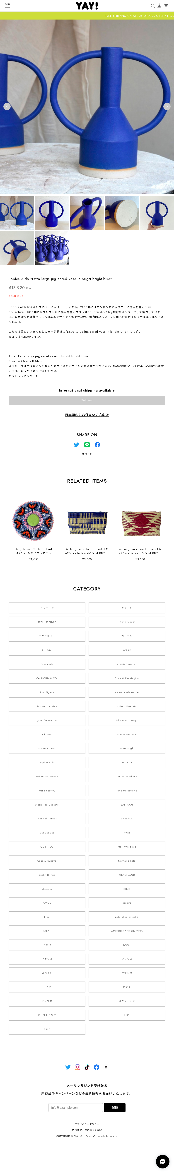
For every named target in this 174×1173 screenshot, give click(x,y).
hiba (47, 917)
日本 (127, 1015)
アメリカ (47, 1001)
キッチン (126, 608)
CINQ (126, 889)
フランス (126, 959)
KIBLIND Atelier (127, 664)
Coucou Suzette (47, 861)
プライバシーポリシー (87, 1124)
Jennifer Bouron (47, 720)
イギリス (47, 959)
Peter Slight (127, 748)
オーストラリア (47, 1015)
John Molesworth (127, 790)
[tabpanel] (87, 106)
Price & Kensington (127, 678)
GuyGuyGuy (47, 832)
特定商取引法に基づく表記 (87, 1130)
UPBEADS (127, 818)
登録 (115, 1107)
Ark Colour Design (127, 720)
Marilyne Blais (127, 846)
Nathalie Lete (126, 861)
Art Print (47, 650)
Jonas (126, 832)
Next (167, 106)
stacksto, (47, 889)
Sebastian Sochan (47, 776)
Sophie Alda (47, 762)
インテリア (47, 608)
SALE (47, 1029)
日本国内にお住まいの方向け (87, 415)
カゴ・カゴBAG (47, 622)
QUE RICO (47, 846)
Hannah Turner (47, 818)
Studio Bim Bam (127, 734)
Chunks (47, 734)
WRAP (127, 650)
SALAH (47, 931)
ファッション (127, 622)
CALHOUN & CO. (47, 678)
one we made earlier (127, 692)
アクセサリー (47, 636)
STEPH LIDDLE (47, 748)
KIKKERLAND (127, 875)
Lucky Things (47, 875)
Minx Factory (47, 790)
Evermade (47, 664)
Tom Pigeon (47, 692)
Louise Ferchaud (126, 776)
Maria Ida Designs (47, 804)
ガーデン (126, 636)
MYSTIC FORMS (47, 706)
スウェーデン (127, 1001)
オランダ (126, 973)
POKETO (127, 762)
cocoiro (127, 903)
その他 (47, 945)
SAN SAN (127, 804)
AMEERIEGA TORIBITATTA (127, 931)
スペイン (47, 973)
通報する (87, 453)
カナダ (127, 987)
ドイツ (47, 987)
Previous (7, 106)
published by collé (127, 917)
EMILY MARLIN (126, 706)
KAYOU (47, 903)
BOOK (126, 945)
